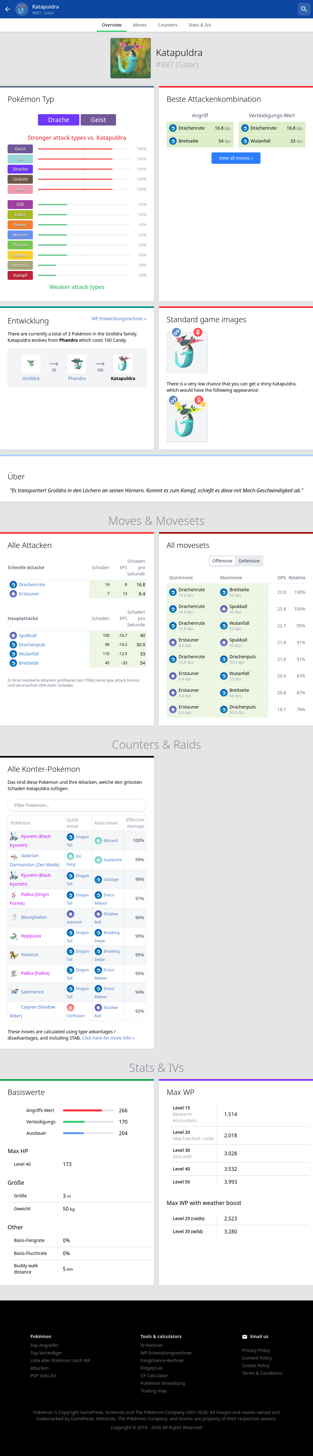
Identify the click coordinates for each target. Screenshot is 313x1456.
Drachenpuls (32, 645)
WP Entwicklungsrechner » (118, 319)
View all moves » (236, 158)
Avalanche (108, 860)
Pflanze (20, 245)
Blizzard (106, 840)
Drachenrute (192, 128)
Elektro (20, 255)
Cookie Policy (255, 1365)
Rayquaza (25, 936)
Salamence (27, 992)
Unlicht (20, 179)
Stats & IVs (200, 25)
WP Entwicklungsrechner (166, 1353)
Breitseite (188, 141)
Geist (20, 149)
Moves (139, 25)
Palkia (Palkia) (29, 973)
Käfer (20, 215)
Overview (112, 25)
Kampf (20, 275)
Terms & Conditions (262, 1373)
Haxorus (24, 954)
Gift (20, 204)
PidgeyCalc (151, 1368)
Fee (20, 189)
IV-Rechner (151, 1345)
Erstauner (29, 594)
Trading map (153, 1391)
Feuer (20, 225)
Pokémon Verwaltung (162, 1383)
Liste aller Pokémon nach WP (60, 1360)
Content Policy (257, 1358)
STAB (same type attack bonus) (112, 680)
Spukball (28, 635)
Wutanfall (260, 141)
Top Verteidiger (46, 1353)
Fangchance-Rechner (162, 1360)
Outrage (107, 879)
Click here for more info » (108, 1038)
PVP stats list (43, 1376)
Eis (20, 159)
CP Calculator (154, 1376)
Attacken (39, 1368)
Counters (167, 25)
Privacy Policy (256, 1350)
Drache (20, 169)
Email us (259, 1336)
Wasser (20, 235)
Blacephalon (28, 917)
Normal (20, 265)
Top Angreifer (44, 1345)
